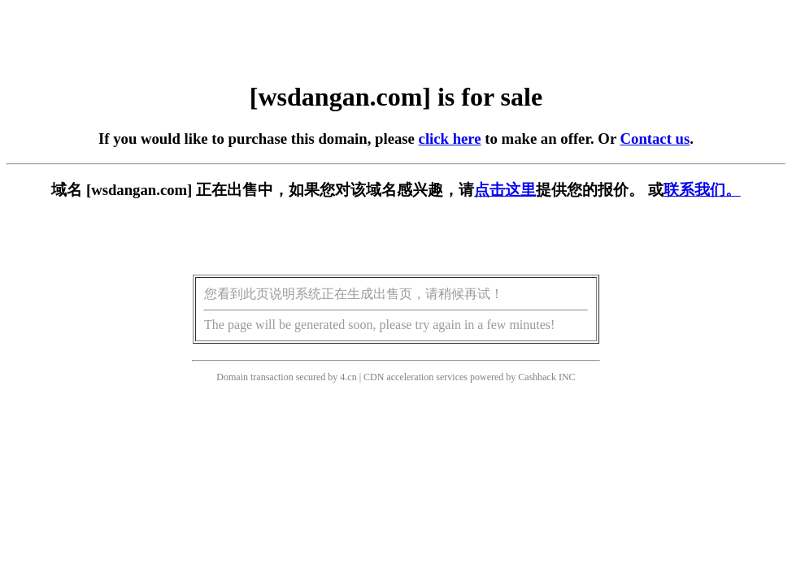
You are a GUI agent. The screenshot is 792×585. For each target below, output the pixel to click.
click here (450, 138)
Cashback (537, 377)
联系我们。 (702, 189)
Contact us (655, 138)
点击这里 (505, 189)
